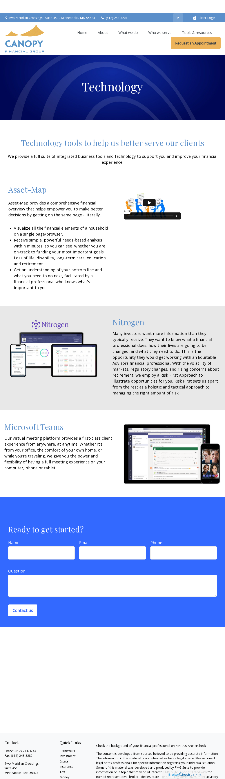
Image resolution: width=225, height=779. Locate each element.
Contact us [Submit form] (23, 597)
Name (13, 529)
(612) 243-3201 (113, 4)
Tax (62, 759)
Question (16, 557)
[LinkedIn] (178, 4)
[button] (82, 19)
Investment (68, 743)
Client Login (204, 4)
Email (84, 529)
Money (64, 764)
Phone (156, 529)
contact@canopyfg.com (21, 767)
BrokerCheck (197, 732)
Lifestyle (65, 769)
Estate (64, 748)
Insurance (66, 753)
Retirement (67, 737)
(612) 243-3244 (25, 738)
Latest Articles (70, 774)
